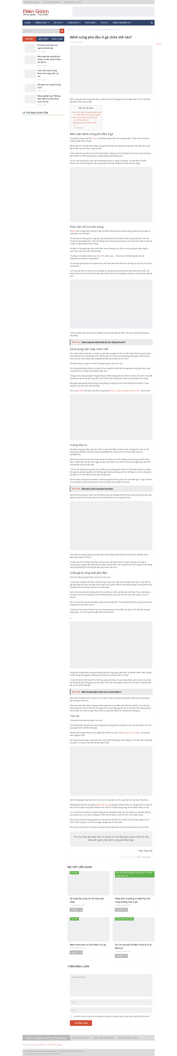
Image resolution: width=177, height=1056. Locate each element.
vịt (116, 390)
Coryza (95, 138)
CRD (102, 256)
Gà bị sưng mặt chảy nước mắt (84, 117)
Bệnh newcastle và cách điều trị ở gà (88, 944)
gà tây (125, 390)
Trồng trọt (41, 22)
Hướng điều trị (81, 120)
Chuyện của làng (31, 2)
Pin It (158, 44)
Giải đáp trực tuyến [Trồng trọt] (49, 86)
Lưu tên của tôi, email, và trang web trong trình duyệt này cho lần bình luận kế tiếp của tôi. (111, 1016)
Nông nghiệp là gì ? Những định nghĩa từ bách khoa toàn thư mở (48, 99)
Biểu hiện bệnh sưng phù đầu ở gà (86, 112)
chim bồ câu (134, 390)
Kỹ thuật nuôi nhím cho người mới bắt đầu (47, 46)
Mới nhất (43, 39)
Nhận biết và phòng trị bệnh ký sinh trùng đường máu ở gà (132, 900)
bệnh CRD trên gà (103, 804)
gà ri (129, 732)
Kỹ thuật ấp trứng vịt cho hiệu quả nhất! (87, 900)
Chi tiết (76, 910)
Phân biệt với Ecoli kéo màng (87, 115)
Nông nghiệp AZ (121, 22)
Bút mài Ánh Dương (55, 1045)
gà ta (120, 390)
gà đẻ (74, 231)
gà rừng (135, 732)
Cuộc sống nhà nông (51, 2)
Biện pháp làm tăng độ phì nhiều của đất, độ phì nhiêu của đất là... (49, 59)
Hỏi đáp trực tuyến (72, 2)
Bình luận (57, 39)
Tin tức (57, 22)
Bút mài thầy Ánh (40, 1045)
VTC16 (104, 22)
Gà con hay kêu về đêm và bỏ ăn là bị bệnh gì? (133, 946)
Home (27, 22)
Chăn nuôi (73, 22)
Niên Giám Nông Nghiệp (46, 1038)
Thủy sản (90, 22)
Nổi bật (29, 39)
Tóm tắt (78, 128)
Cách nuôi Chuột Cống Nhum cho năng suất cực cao (48, 73)
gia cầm (80, 390)
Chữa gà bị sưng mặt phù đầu (84, 122)
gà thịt (111, 390)
